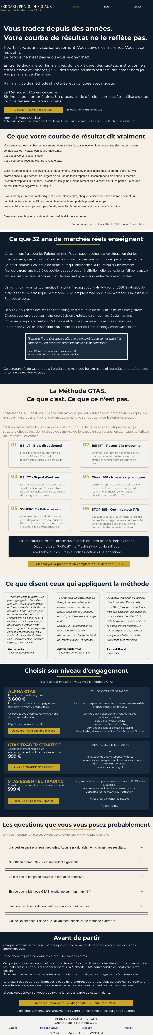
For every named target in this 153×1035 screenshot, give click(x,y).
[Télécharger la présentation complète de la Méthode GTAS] (79, 564)
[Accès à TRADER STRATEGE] (34, 767)
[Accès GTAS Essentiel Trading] (33, 801)
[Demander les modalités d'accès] (34, 731)
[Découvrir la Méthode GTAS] (33, 110)
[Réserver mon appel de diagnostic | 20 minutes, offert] (76, 1003)
